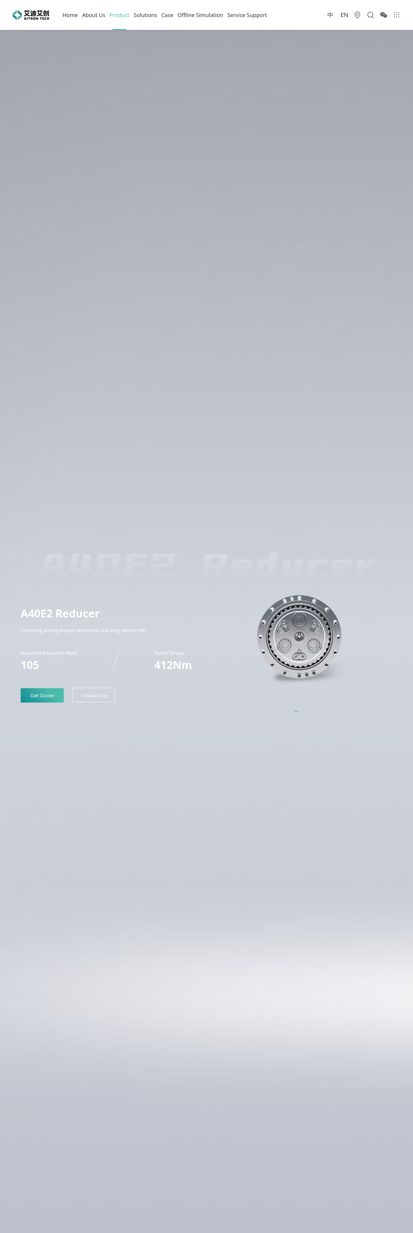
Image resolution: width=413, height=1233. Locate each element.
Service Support (247, 15)
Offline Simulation (200, 15)
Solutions (145, 15)
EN (344, 15)
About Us (93, 15)
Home (70, 15)
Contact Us (94, 695)
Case (167, 15)
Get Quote (42, 695)
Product (119, 15)
